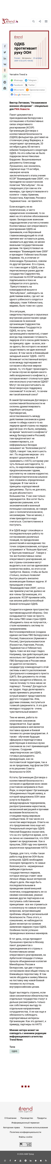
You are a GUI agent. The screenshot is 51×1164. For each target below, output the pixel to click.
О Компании (10, 1118)
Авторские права (11, 1127)
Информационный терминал (25, 1123)
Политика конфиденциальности (25, 1132)
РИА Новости (22, 109)
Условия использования (36, 1127)
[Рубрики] (46, 21)
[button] (5, 46)
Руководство (27, 1118)
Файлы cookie (25, 1137)
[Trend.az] (10, 21)
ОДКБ (14, 1051)
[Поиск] (33, 21)
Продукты (42, 1118)
